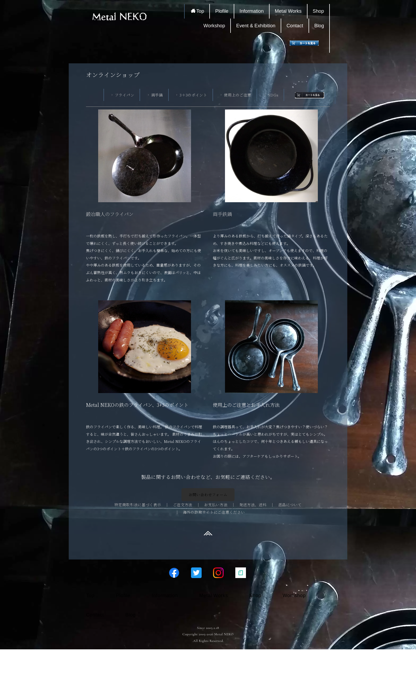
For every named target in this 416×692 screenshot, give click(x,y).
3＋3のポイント (191, 95)
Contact (295, 25)
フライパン (122, 95)
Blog (319, 25)
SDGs (271, 95)
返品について (290, 504)
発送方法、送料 (253, 504)
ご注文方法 (183, 504)
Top (197, 11)
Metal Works (288, 11)
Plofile (221, 11)
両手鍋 (154, 95)
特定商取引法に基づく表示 (137, 504)
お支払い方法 (215, 504)
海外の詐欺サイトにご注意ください (214, 512)
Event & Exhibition (255, 25)
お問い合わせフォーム (208, 494)
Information (252, 11)
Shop (318, 11)
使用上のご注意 (235, 95)
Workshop (214, 25)
